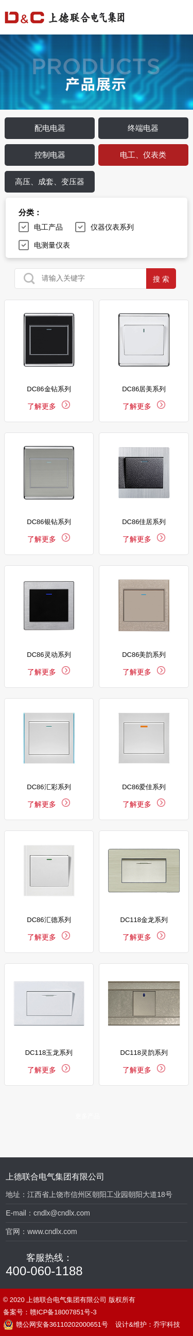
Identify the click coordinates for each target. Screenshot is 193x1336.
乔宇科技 (166, 1324)
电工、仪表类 (143, 154)
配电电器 (49, 128)
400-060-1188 (44, 1271)
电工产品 (48, 227)
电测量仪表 (52, 245)
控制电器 (49, 154)
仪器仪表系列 (112, 227)
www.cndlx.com (52, 1231)
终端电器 (143, 128)
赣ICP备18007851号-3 (63, 1312)
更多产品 (87, 1116)
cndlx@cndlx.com (61, 1213)
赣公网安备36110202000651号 (55, 1325)
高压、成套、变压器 (49, 181)
